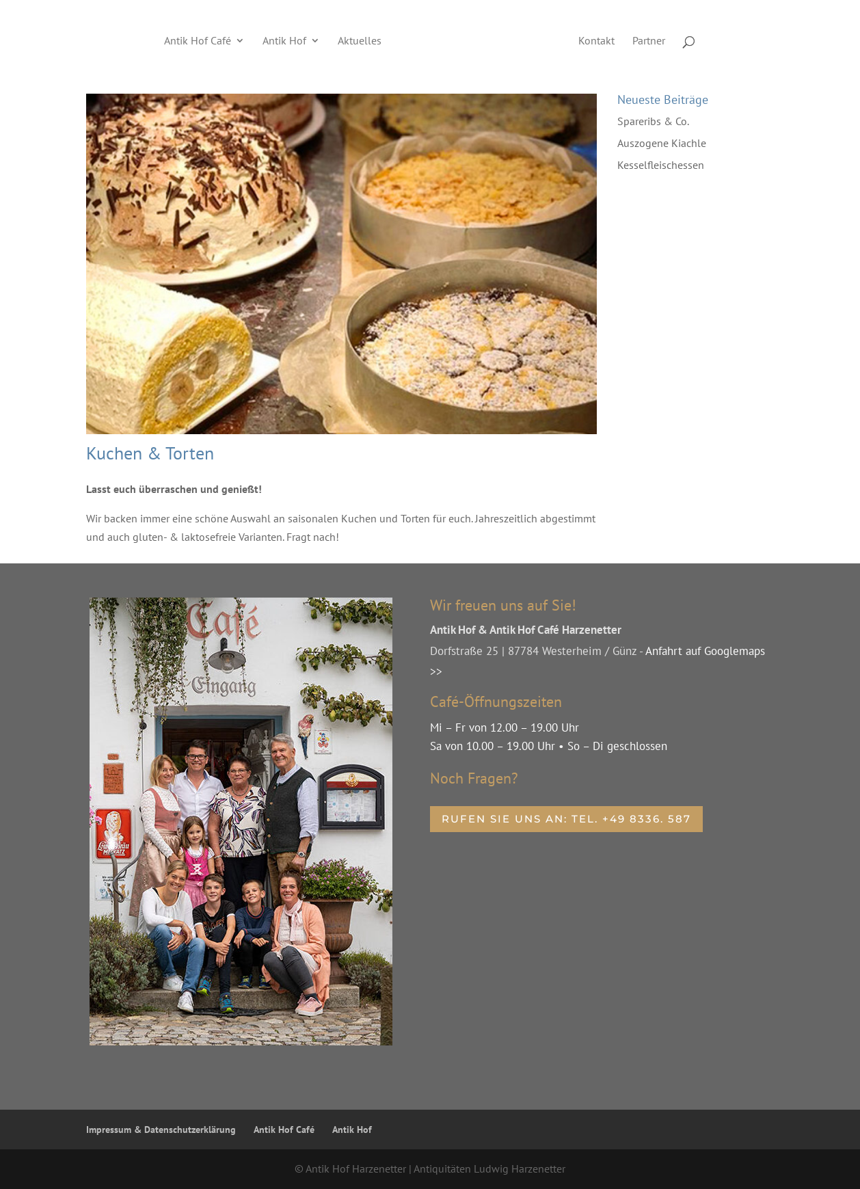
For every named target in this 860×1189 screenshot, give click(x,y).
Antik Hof (284, 41)
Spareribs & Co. (653, 121)
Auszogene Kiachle (661, 143)
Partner (648, 41)
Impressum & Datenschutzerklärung (161, 1129)
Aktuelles (359, 41)
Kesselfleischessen (660, 165)
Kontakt (596, 41)
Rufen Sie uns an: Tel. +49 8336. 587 (566, 818)
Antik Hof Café (197, 41)
